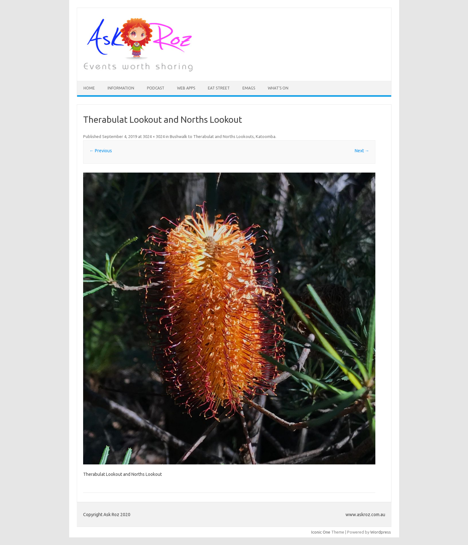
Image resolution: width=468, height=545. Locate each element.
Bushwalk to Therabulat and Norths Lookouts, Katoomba (222, 136)
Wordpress (380, 532)
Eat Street (219, 88)
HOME (89, 88)
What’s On (278, 88)
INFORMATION (121, 88)
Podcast (155, 88)
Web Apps (186, 88)
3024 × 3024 (154, 136)
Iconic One (320, 532)
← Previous (100, 150)
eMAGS (248, 88)
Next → (362, 150)
